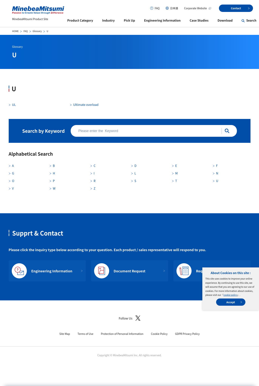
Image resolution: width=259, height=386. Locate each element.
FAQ (157, 8)
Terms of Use (85, 334)
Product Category (80, 20)
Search (251, 20)
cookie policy (230, 294)
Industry (108, 20)
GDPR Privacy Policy (187, 334)
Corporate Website (197, 8)
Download (225, 20)
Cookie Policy (159, 334)
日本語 (174, 8)
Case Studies (199, 20)
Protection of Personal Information (122, 334)
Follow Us (129, 318)
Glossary (37, 31)
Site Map (64, 334)
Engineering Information (162, 20)
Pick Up (129, 20)
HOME (15, 31)
